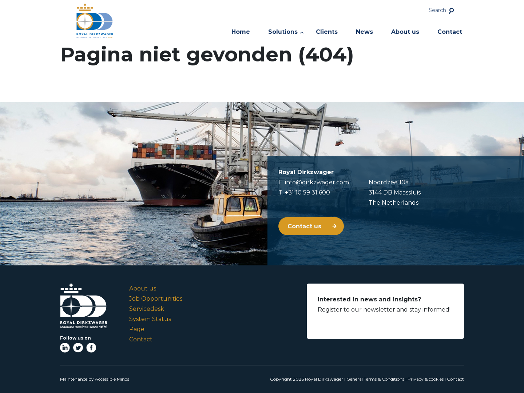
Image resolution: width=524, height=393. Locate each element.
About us (405, 31)
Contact (449, 31)
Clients (327, 31)
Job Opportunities (155, 298)
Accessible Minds (112, 379)
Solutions (283, 31)
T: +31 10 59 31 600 (304, 192)
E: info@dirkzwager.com (313, 182)
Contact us (305, 226)
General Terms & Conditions (375, 379)
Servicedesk (146, 308)
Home (240, 31)
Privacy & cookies (426, 379)
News (364, 31)
